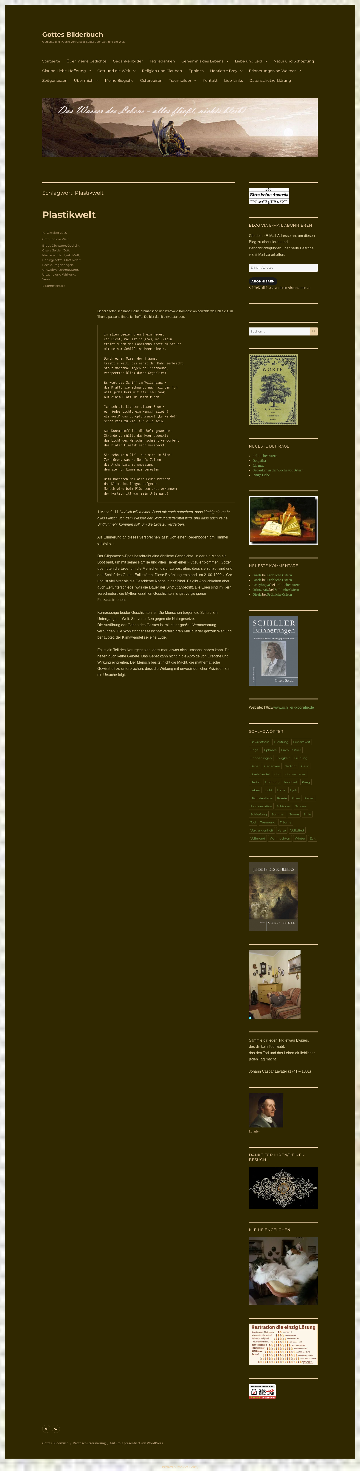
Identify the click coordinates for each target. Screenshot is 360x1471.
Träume (285, 822)
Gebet (255, 766)
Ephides (196, 71)
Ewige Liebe (261, 475)
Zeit (312, 838)
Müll (75, 255)
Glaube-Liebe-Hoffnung (64, 71)
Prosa (296, 798)
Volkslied (297, 830)
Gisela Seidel (52, 250)
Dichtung (59, 245)
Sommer (278, 814)
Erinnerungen (261, 758)
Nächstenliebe (261, 798)
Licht (268, 790)
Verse (46, 279)
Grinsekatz (261, 590)
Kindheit (290, 782)
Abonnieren (263, 281)
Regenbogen (63, 265)
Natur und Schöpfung (294, 61)
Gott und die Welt (113, 71)
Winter (300, 838)
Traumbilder (180, 80)
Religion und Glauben (162, 71)
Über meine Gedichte (87, 61)
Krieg (306, 782)
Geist (305, 766)
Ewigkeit (283, 758)
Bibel (46, 245)
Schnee (301, 806)
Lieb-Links (233, 80)
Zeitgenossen (55, 80)
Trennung (267, 822)
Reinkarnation (261, 806)
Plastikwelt (69, 214)
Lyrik (67, 255)
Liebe (281, 790)
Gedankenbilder (128, 61)
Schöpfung (258, 814)
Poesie (47, 265)
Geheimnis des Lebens (202, 61)
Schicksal (284, 806)
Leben (255, 790)
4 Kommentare (53, 285)
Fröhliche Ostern (265, 456)
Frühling (300, 758)
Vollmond (257, 838)
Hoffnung (272, 782)
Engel (254, 750)
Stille (307, 814)
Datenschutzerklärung (270, 80)
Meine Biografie (119, 80)
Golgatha (259, 461)
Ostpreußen (151, 80)
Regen (309, 798)
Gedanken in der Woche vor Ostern (278, 470)
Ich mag (258, 466)
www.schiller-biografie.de (293, 707)
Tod (253, 822)
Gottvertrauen (295, 774)
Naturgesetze (52, 260)
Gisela (257, 575)
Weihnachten (280, 838)
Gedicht (73, 245)
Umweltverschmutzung (60, 269)
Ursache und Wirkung (58, 274)
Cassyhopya (261, 585)
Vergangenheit (261, 830)
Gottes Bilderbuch (72, 34)
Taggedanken (162, 61)
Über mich (83, 80)
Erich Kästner (291, 750)
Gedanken (272, 766)
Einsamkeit (301, 742)
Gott (66, 250)
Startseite (51, 61)
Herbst (255, 782)
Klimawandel (52, 255)
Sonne (294, 814)
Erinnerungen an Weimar (272, 71)
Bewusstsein (259, 742)
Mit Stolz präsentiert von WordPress (136, 1443)
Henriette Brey (223, 71)
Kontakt (210, 80)
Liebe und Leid (248, 61)
